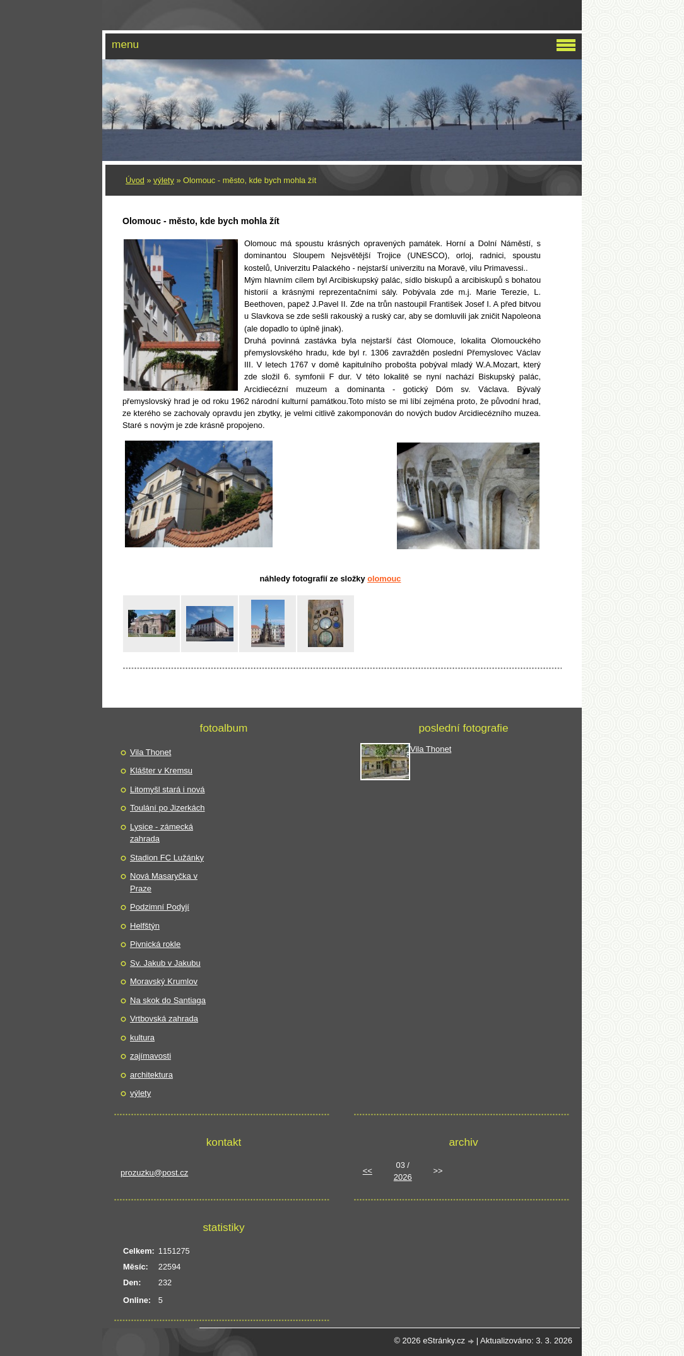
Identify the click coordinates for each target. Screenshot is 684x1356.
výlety (163, 180)
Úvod (135, 180)
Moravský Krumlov (164, 981)
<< (367, 1170)
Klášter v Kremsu (161, 770)
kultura (142, 1037)
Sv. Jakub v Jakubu (165, 963)
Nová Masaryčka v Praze (164, 882)
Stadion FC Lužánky (167, 857)
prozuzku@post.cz (154, 1172)
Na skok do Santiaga (168, 1000)
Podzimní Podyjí (159, 907)
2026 (403, 1177)
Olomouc (384, 578)
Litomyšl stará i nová (167, 789)
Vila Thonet (150, 752)
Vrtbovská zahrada (164, 1018)
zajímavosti (150, 1056)
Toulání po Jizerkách (167, 807)
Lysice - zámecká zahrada (161, 833)
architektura (151, 1074)
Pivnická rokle (155, 944)
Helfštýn (145, 926)
